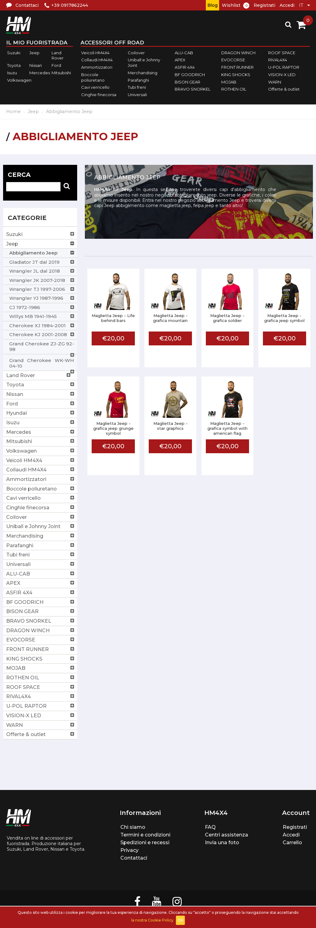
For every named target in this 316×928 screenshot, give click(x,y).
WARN (274, 81)
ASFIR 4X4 (185, 67)
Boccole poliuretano (93, 77)
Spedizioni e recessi (144, 842)
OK (180, 920)
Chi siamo (132, 827)
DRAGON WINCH (238, 52)
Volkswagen (19, 80)
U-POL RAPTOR (283, 67)
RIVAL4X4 (277, 60)
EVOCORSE (233, 60)
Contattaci (133, 858)
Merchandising (142, 72)
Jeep (34, 52)
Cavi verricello (95, 87)
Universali (137, 94)
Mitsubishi (61, 72)
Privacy (129, 850)
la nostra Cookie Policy (152, 920)
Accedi (287, 5)
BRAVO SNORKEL (192, 89)
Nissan (35, 65)
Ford (56, 65)
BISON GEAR (187, 81)
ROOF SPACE (281, 52)
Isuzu (12, 72)
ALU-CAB (184, 52)
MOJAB (228, 81)
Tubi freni (137, 87)
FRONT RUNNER (237, 67)
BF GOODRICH (190, 74)
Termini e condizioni (145, 835)
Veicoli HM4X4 (95, 52)
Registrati (264, 5)
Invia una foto (222, 842)
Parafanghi (138, 80)
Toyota (14, 65)
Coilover (136, 52)
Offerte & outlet (284, 89)
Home (13, 111)
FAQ (210, 827)
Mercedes (39, 72)
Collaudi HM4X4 (97, 60)
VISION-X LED (282, 74)
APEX (180, 60)
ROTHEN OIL (233, 89)
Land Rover (58, 55)
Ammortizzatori (96, 67)
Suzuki (13, 52)
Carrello (292, 842)
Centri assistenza (226, 835)
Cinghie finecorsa (98, 94)
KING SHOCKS (235, 74)
